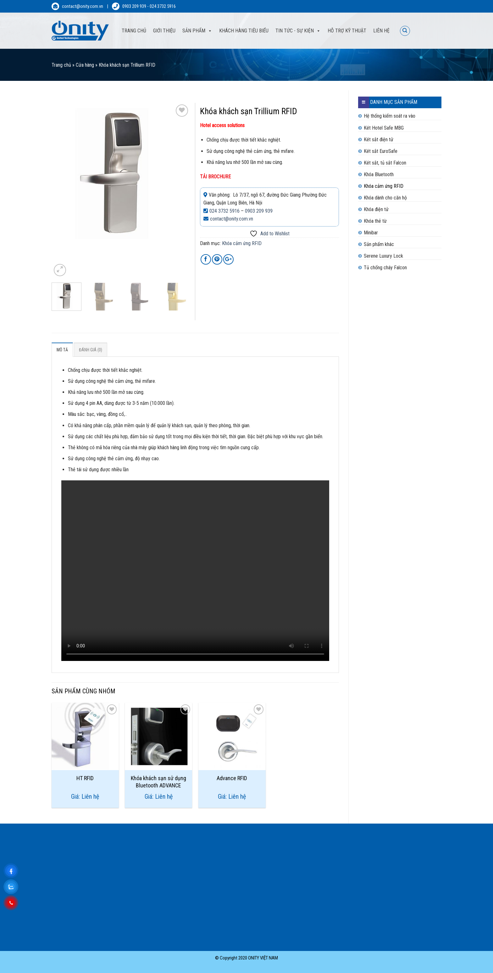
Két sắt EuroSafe (380, 151)
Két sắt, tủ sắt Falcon (385, 163)
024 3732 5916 (163, 6)
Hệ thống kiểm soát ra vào (389, 116)
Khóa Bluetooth (379, 174)
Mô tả (62, 349)
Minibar (371, 233)
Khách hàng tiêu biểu (244, 31)
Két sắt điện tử (378, 140)
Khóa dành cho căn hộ (385, 198)
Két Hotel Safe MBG (384, 128)
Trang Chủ (134, 31)
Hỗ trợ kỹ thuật (347, 31)
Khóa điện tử (376, 209)
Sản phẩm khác (379, 244)
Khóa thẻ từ (375, 221)
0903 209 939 (134, 6)
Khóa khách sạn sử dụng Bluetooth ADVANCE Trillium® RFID (158, 781)
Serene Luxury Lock (383, 256)
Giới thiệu (164, 31)
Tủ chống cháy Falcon (385, 268)
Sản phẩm (193, 31)
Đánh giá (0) (90, 349)
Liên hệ (381, 31)
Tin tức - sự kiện (294, 31)
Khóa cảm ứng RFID (383, 186)
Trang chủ (61, 65)
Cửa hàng (85, 65)
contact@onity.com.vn (82, 6)
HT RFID (85, 778)
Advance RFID (232, 778)
